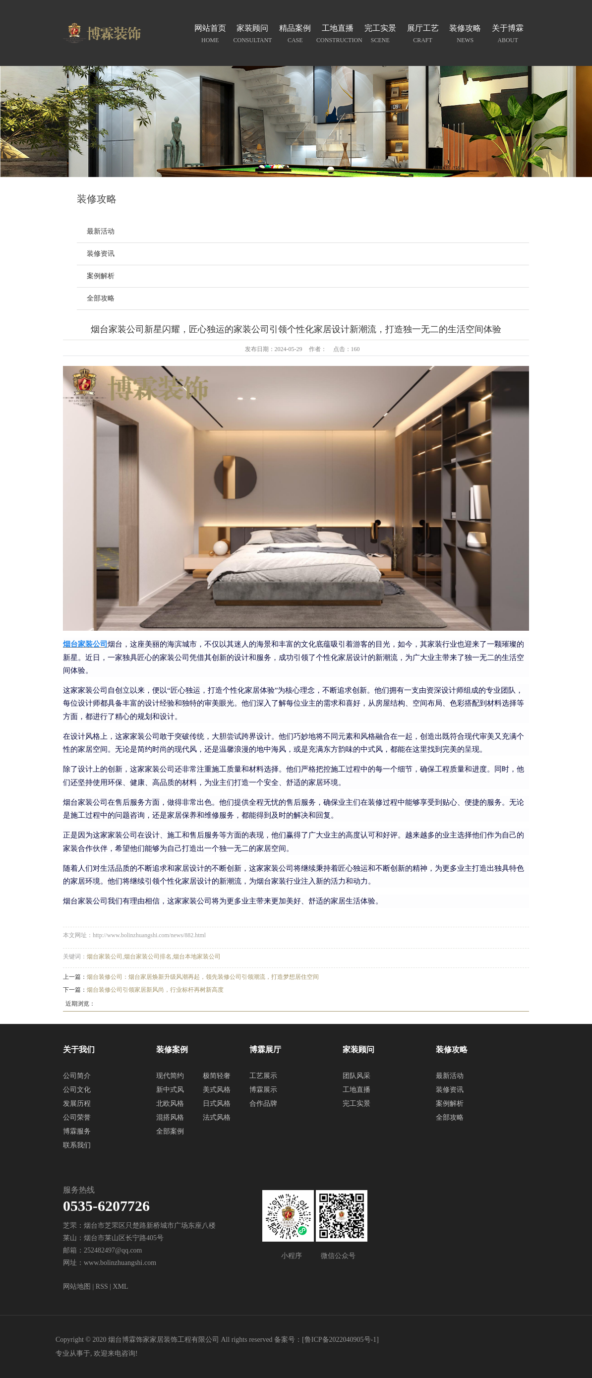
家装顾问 (253, 35)
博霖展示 (263, 1089)
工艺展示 (263, 1075)
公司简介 (77, 1075)
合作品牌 (263, 1103)
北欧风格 (170, 1103)
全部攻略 (101, 298)
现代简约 (170, 1075)
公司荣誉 (77, 1117)
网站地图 (77, 1286)
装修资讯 (101, 253)
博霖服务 (77, 1131)
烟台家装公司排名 (148, 956)
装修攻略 (465, 35)
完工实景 (380, 35)
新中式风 (170, 1089)
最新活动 (101, 231)
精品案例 (295, 35)
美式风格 (217, 1089)
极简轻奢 (217, 1075)
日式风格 (217, 1103)
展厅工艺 (423, 35)
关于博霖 (507, 35)
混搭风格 (170, 1117)
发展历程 (77, 1103)
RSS (102, 1286)
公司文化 (77, 1089)
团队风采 (356, 1075)
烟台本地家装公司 (197, 956)
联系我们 (77, 1145)
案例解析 (101, 276)
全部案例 (170, 1131)
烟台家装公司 (104, 956)
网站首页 (210, 35)
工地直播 (337, 35)
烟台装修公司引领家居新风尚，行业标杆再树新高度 (155, 989)
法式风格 (217, 1117)
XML (120, 1286)
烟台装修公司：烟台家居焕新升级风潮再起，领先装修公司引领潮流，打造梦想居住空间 (203, 976)
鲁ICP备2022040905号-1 (340, 1339)
